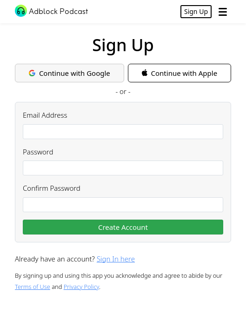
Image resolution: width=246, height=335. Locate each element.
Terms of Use (32, 286)
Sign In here (116, 258)
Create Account (123, 227)
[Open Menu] (222, 11)
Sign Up (196, 11)
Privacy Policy (81, 286)
